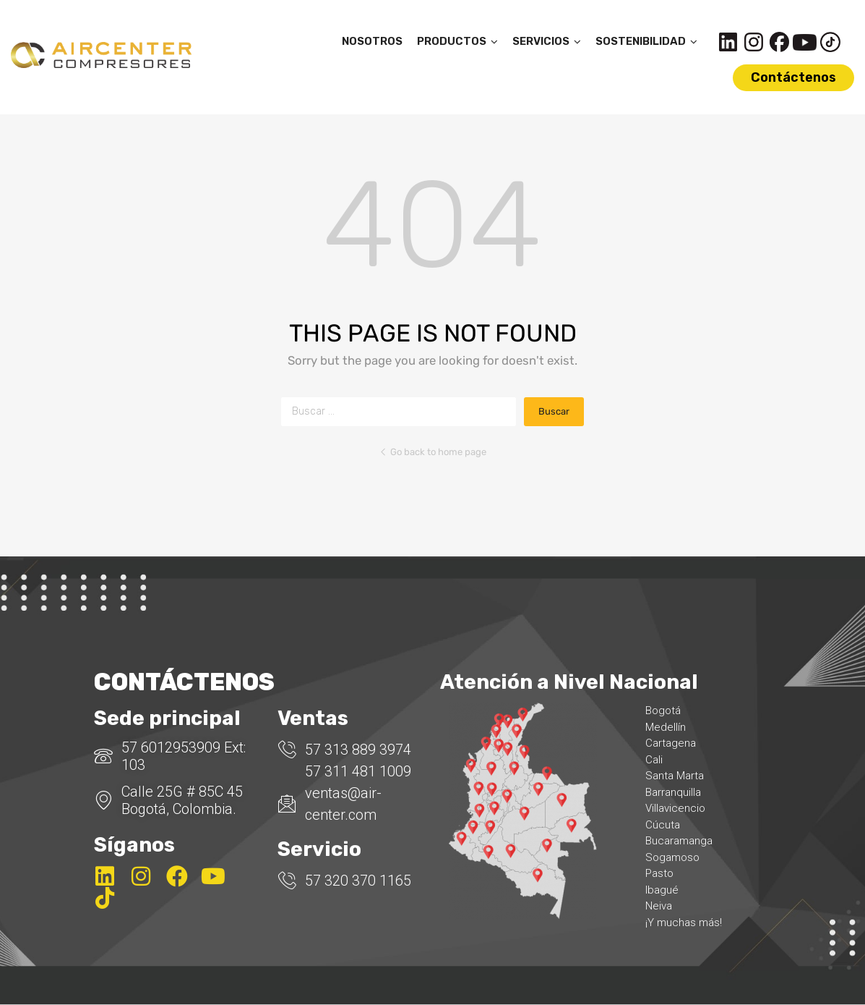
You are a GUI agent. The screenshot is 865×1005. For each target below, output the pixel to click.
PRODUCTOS (457, 41)
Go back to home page (432, 451)
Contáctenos (793, 77)
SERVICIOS (546, 41)
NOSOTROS (372, 41)
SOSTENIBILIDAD (646, 41)
